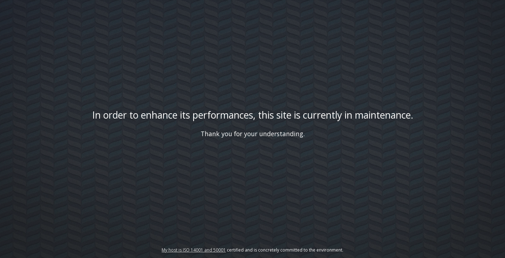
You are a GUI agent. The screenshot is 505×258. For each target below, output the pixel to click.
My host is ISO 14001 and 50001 (194, 250)
